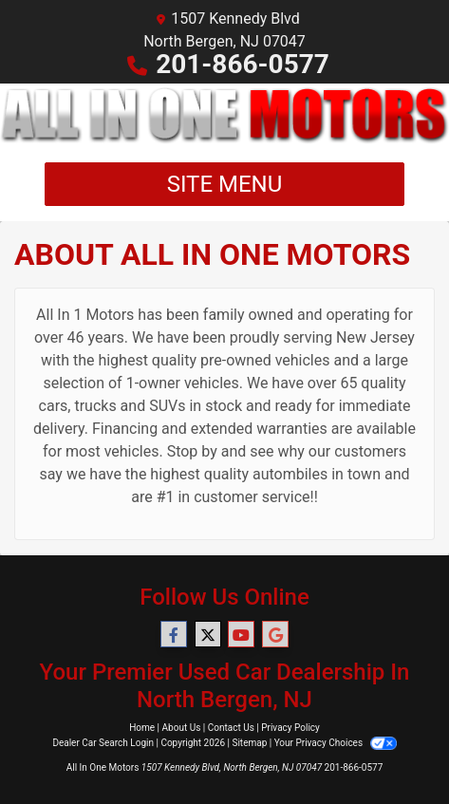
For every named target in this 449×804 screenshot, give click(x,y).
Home (142, 727)
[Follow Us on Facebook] (173, 635)
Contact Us (231, 727)
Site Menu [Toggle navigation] (225, 184)
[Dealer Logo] (224, 115)
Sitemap (249, 743)
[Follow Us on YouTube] (241, 635)
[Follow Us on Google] (275, 635)
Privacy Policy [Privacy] (290, 727)
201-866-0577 (242, 64)
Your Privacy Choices (335, 743)
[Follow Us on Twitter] (208, 635)
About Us (181, 727)
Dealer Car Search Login (103, 743)
